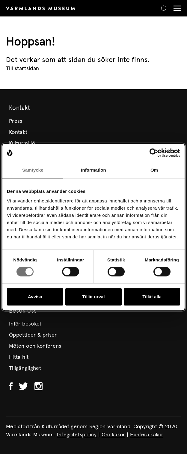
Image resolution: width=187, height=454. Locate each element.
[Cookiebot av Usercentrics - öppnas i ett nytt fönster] (154, 152)
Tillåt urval (93, 296)
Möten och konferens (35, 346)
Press (15, 121)
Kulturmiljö (22, 143)
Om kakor (113, 435)
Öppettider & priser (33, 335)
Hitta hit (18, 357)
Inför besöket (25, 324)
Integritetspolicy (76, 435)
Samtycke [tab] (32, 169)
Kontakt (18, 132)
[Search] (164, 8)
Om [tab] (154, 169)
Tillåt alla (152, 296)
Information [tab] (93, 169)
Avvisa (35, 296)
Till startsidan (22, 68)
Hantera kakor (146, 435)
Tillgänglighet (25, 368)
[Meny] (176, 8)
